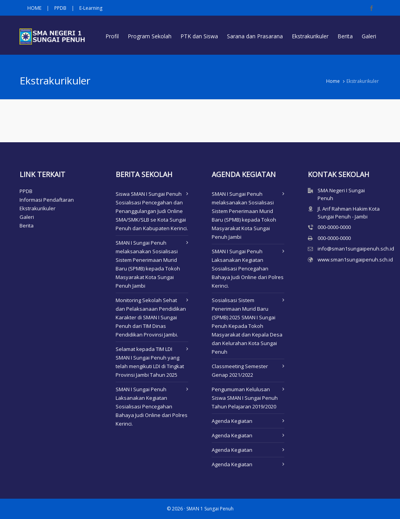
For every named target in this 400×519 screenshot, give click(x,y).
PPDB (60, 8)
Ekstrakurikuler (37, 208)
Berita (27, 225)
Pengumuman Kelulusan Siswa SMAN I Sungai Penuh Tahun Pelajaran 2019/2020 (245, 398)
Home (333, 81)
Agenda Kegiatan (232, 420)
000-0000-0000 (334, 227)
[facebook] (373, 8)
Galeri (27, 216)
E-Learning (90, 8)
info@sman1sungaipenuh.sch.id (356, 248)
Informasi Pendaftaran (47, 199)
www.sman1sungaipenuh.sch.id (355, 259)
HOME (34, 8)
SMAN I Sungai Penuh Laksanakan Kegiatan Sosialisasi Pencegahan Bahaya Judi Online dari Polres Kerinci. (152, 406)
